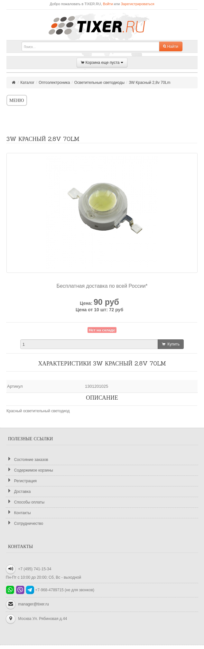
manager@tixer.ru (33, 604)
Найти (170, 46)
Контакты (18, 512)
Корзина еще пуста (102, 62)
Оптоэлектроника (54, 82)
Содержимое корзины (29, 470)
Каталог (27, 82)
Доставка (18, 491)
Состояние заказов (27, 459)
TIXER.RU (102, 25)
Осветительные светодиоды (99, 82)
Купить (171, 344)
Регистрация (21, 480)
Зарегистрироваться (137, 4)
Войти (108, 4)
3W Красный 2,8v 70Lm (149, 82)
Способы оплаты (25, 502)
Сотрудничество (24, 523)
